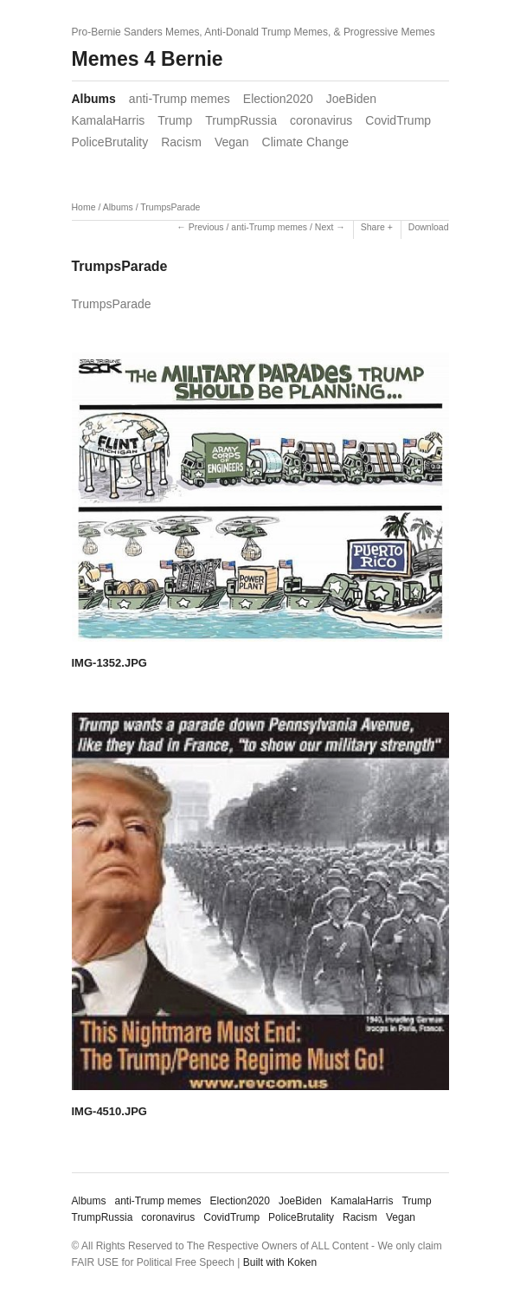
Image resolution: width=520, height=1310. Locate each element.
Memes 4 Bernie (147, 59)
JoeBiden (351, 99)
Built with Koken (280, 1262)
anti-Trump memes (179, 99)
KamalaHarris (108, 120)
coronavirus (321, 120)
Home (84, 207)
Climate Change (305, 142)
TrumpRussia (241, 120)
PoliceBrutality (110, 142)
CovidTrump (398, 120)
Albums (94, 99)
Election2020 (278, 99)
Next (324, 227)
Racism (181, 142)
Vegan (232, 142)
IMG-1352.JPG (109, 662)
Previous (206, 227)
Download (428, 227)
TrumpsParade (170, 207)
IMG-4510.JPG (109, 1111)
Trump (174, 120)
